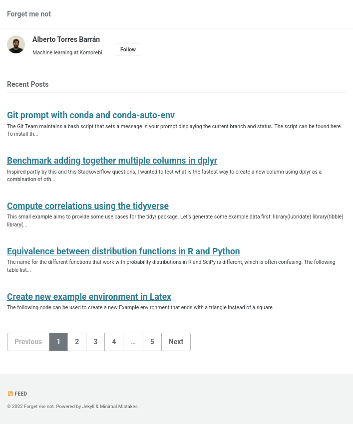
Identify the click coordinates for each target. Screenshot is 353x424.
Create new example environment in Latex (89, 297)
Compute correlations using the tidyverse (88, 206)
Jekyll (88, 406)
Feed (17, 394)
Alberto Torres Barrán (66, 39)
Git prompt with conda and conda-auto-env (91, 115)
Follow (128, 49)
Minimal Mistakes (119, 406)
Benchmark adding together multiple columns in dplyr (112, 161)
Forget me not (29, 14)
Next (176, 342)
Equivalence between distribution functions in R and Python (123, 251)
